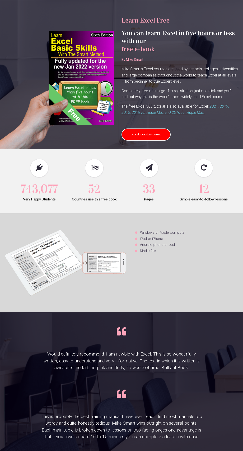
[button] (146, 134)
